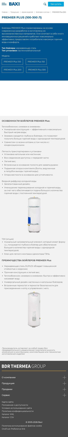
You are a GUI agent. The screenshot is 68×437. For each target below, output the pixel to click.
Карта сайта (7, 402)
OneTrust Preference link (13, 429)
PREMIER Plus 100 (12, 62)
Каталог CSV (8, 417)
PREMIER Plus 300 (37, 70)
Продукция (14, 12)
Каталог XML (8, 414)
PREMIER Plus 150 (36, 62)
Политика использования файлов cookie (22, 426)
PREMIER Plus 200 (12, 70)
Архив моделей (27, 12)
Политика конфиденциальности (18, 411)
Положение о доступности (15, 405)
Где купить (56, 4)
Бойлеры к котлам (42, 12)
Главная (5, 12)
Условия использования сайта (17, 408)
